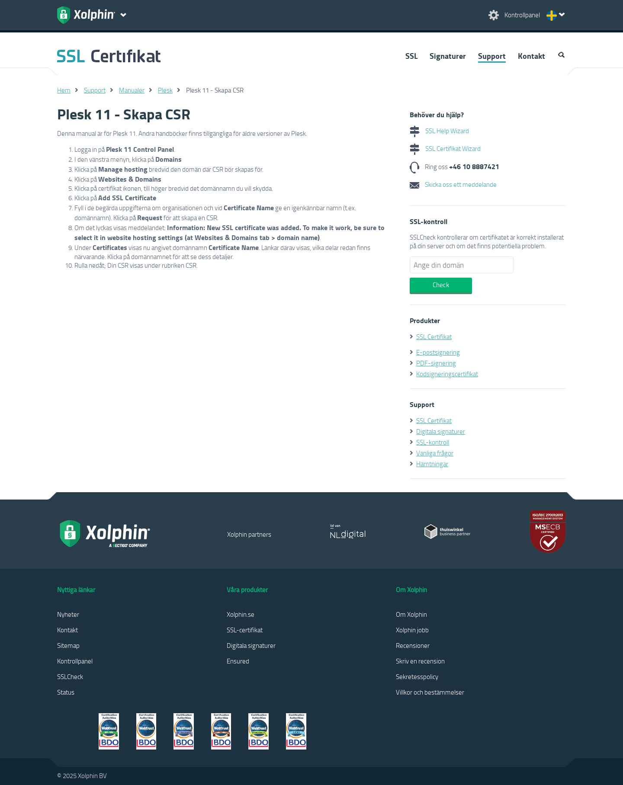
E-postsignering (438, 352)
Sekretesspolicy (417, 676)
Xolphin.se (240, 614)
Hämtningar (432, 463)
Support (492, 55)
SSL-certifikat (245, 629)
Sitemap (68, 645)
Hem (64, 90)
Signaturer (448, 55)
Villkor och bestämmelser (430, 692)
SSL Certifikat (434, 336)
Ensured (238, 661)
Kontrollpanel (75, 661)
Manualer (132, 90)
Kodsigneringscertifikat (447, 373)
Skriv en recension (420, 661)
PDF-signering (436, 363)
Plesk (165, 90)
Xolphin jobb (412, 629)
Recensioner (413, 645)
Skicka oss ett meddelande (453, 184)
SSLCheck (70, 676)
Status (65, 692)
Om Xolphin (411, 614)
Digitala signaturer (440, 431)
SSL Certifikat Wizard (445, 148)
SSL (411, 55)
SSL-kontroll (432, 442)
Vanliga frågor (434, 453)
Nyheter (68, 614)
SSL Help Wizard (439, 130)
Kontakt (531, 55)
